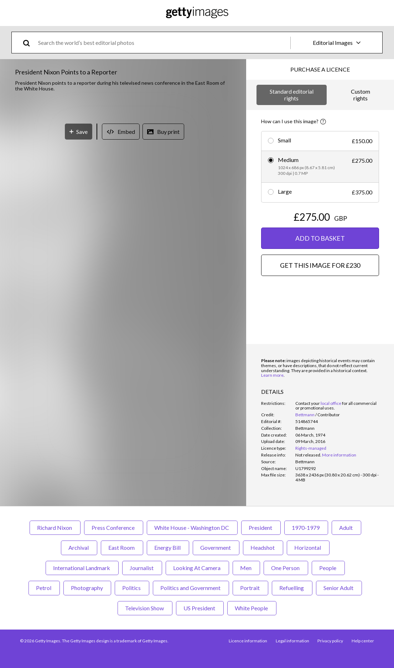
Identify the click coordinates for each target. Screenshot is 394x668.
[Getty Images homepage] (197, 13)
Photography (87, 587)
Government (216, 547)
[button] (123, 188)
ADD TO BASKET (320, 238)
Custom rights (360, 94)
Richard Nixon (55, 527)
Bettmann (305, 414)
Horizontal (308, 547)
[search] (29, 42)
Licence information (247, 640)
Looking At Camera (197, 567)
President (261, 527)
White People (252, 608)
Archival (79, 547)
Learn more (272, 375)
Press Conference (114, 527)
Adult (346, 527)
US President (199, 608)
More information (339, 455)
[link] (308, 455)
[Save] (78, 291)
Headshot (263, 547)
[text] (163, 42)
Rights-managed (310, 448)
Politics (132, 587)
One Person (286, 567)
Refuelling (292, 587)
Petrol (44, 587)
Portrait (250, 587)
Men (246, 567)
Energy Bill (168, 547)
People (328, 567)
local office (331, 403)
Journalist (142, 567)
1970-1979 (306, 527)
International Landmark (82, 567)
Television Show (145, 608)
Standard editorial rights (291, 94)
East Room (122, 547)
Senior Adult (338, 587)
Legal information (292, 640)
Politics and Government (191, 587)
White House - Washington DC (192, 527)
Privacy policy (330, 640)
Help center (363, 640)
